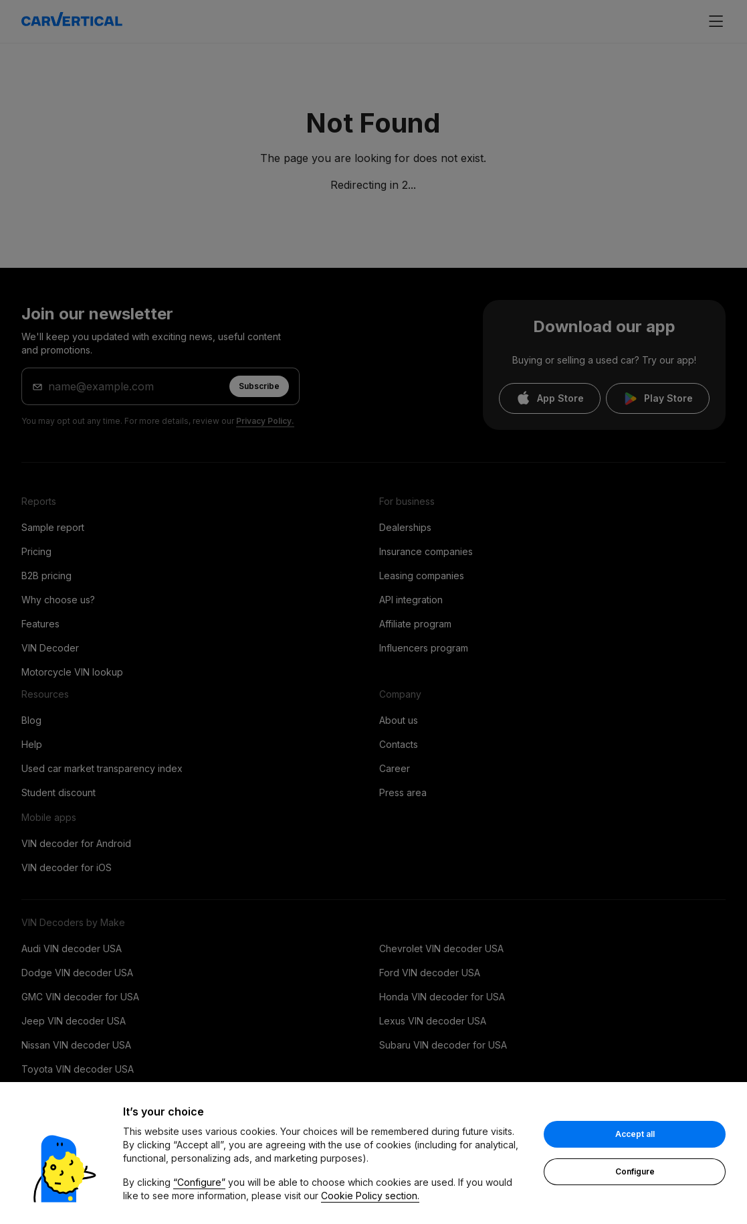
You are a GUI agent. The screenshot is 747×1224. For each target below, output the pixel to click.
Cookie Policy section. (370, 1195)
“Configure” (199, 1182)
